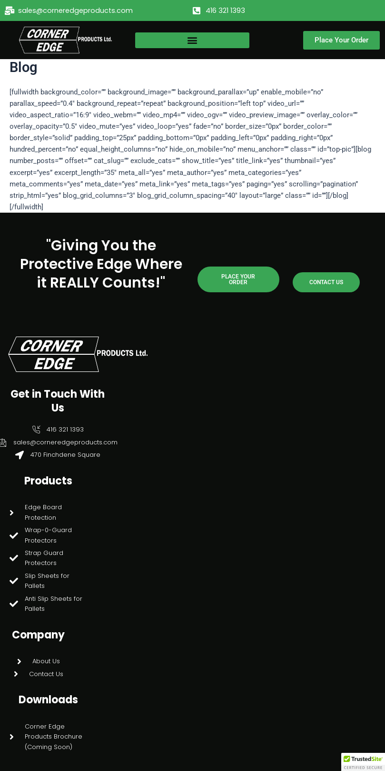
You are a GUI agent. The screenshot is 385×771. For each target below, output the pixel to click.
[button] (192, 40)
